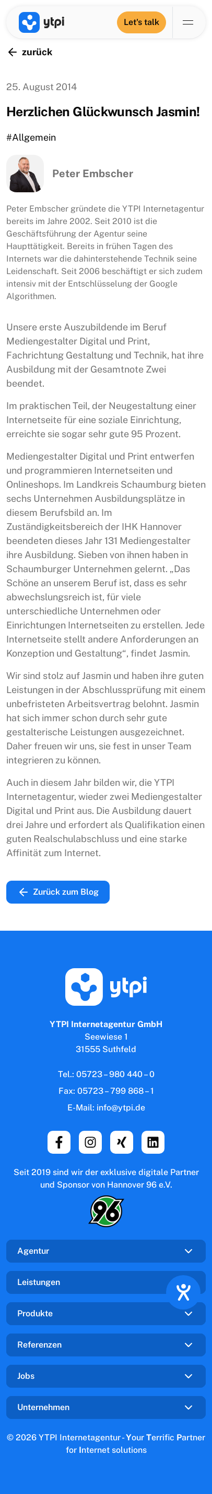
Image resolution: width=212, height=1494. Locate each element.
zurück (29, 52)
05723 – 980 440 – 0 (115, 1074)
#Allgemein (31, 137)
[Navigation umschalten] (189, 22)
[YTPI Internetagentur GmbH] (41, 22)
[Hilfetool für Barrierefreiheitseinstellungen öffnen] (183, 1292)
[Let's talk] (141, 22)
